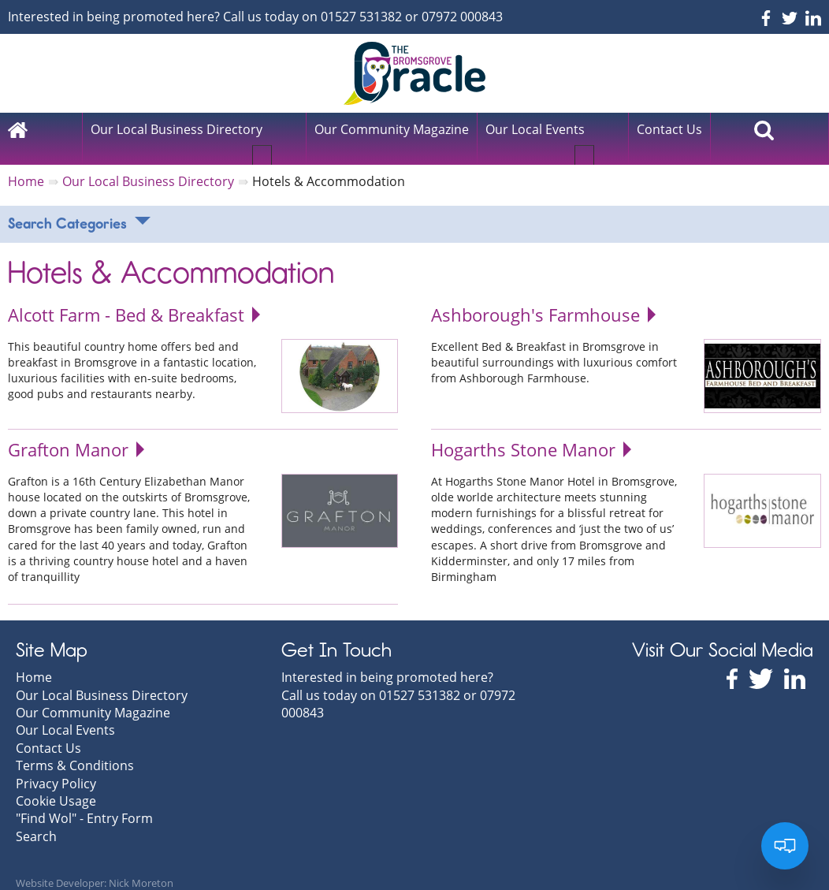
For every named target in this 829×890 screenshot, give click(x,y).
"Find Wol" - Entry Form (84, 802)
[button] (282, 136)
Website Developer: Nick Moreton (94, 866)
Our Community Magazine (93, 696)
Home (34, 660)
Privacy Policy (56, 767)
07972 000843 (462, 16)
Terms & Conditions (75, 749)
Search (36, 820)
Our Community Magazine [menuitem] (391, 129)
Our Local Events (535, 129)
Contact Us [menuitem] (669, 129)
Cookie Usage (56, 784)
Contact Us (48, 731)
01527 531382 (361, 16)
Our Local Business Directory (176, 129)
